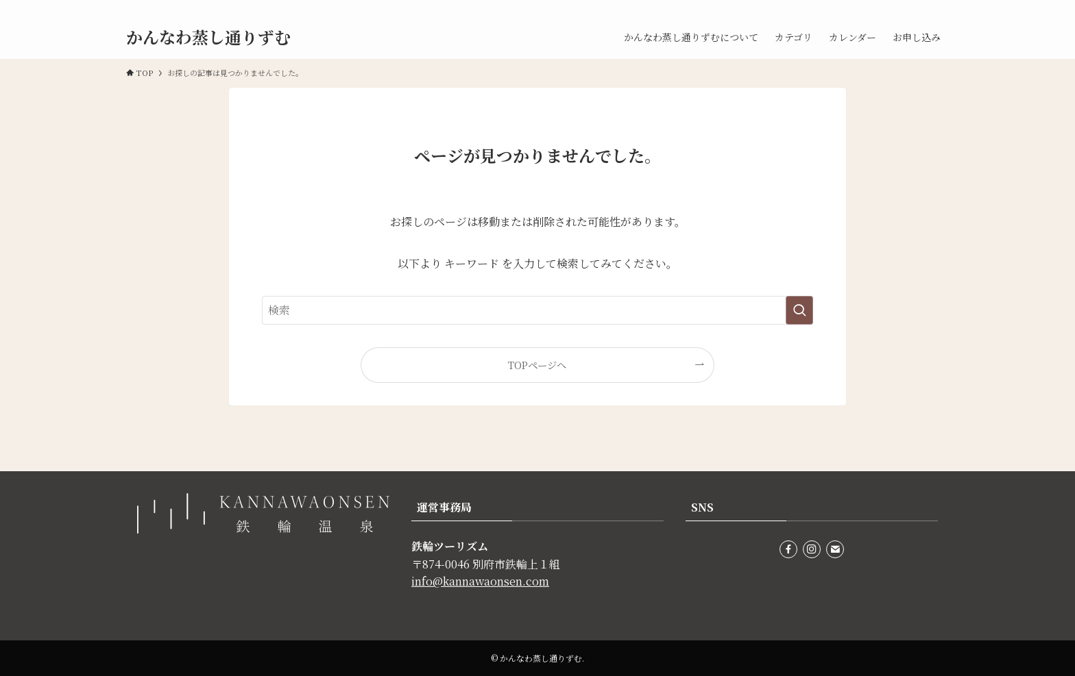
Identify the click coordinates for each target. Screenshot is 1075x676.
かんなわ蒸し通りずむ (208, 37)
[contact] (940, 7)
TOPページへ (537, 365)
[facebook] (904, 7)
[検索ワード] (537, 310)
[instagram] (922, 7)
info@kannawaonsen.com (480, 581)
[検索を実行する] (799, 310)
